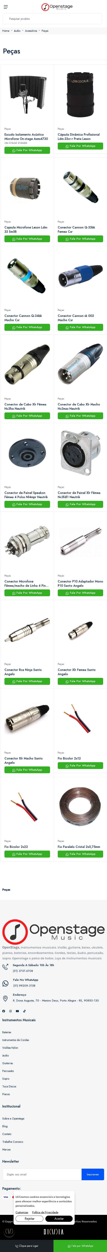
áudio (17, 31)
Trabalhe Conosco (12, 1142)
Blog (5, 1126)
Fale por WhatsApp (80, 1246)
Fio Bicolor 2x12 (69, 758)
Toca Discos (9, 1086)
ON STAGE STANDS (15, 143)
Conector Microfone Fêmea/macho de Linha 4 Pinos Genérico (26, 583)
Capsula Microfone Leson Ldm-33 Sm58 (26, 229)
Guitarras (7, 1063)
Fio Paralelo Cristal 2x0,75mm (79, 847)
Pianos (6, 1094)
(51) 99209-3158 (24, 985)
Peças (45, 31)
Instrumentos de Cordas (15, 1040)
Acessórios (31, 31)
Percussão (8, 1071)
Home (5, 31)
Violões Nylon (10, 1048)
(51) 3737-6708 (23, 971)
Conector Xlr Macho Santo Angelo (23, 760)
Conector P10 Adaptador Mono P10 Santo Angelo (80, 583)
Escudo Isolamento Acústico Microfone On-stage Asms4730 (26, 137)
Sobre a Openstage (13, 1118)
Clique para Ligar (26, 1246)
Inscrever (93, 1174)
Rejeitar (30, 1218)
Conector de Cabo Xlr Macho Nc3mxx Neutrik (79, 406)
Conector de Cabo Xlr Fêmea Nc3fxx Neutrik (25, 406)
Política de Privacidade (45, 1212)
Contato (6, 1134)
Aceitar (59, 1218)
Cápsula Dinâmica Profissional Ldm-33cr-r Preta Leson (79, 137)
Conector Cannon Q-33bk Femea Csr (76, 229)
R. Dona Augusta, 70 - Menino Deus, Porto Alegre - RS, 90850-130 (56, 1000)
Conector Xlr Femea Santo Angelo (77, 672)
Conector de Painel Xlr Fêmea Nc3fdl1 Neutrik (79, 495)
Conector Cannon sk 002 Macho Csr (76, 318)
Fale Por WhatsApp (27, 150)
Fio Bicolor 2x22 (16, 847)
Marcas (6, 1149)
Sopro (5, 1079)
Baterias (6, 1032)
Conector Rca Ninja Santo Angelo (23, 672)
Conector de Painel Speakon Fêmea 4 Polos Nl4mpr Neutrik (26, 495)
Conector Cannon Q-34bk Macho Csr (23, 318)
